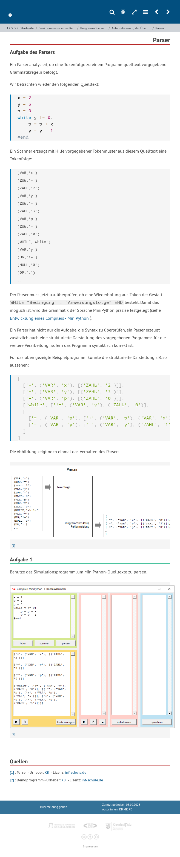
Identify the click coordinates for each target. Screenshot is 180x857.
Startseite (27, 28)
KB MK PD (125, 809)
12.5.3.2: (13, 28)
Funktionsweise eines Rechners (57, 28)
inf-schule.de (75, 772)
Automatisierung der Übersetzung (131, 28)
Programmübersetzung (94, 28)
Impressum (90, 846)
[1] (13, 545)
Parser (159, 28)
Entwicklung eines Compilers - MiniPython (49, 318)
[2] (13, 734)
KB (47, 772)
